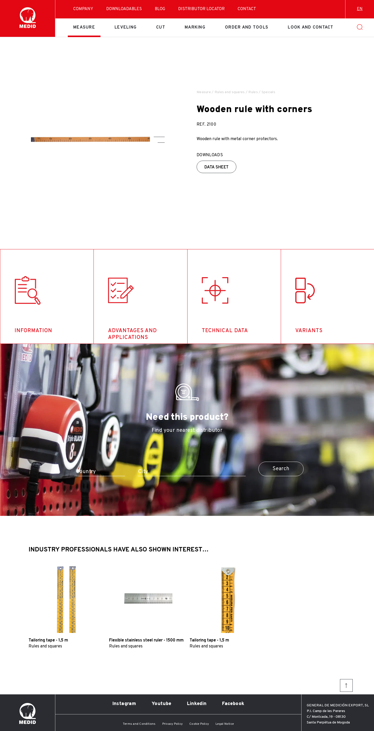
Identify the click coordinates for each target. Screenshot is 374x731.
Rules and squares (230, 92)
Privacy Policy (172, 724)
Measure (84, 27)
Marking (195, 27)
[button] (161, 142)
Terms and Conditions (139, 724)
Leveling (126, 27)
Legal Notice (225, 724)
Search (280, 469)
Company (83, 9)
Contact (247, 9)
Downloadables (124, 9)
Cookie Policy (199, 724)
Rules (253, 92)
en (360, 9)
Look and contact (310, 27)
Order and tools (246, 27)
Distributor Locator (201, 9)
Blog (160, 9)
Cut (160, 27)
